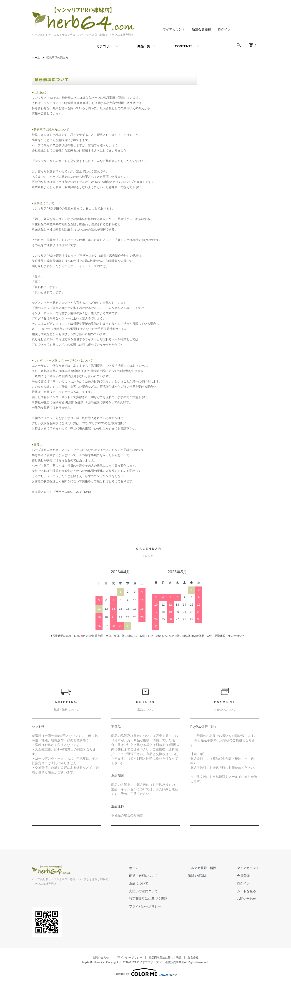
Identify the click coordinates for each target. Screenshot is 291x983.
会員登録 (243, 875)
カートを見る (246, 891)
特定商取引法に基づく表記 (148, 898)
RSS (191, 875)
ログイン (224, 29)
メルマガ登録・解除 (202, 868)
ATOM (201, 875)
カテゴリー (104, 46)
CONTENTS (184, 46)
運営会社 (193, 957)
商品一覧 (143, 46)
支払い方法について (143, 891)
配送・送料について (143, 875)
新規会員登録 (201, 29)
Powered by (145, 972)
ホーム (36, 57)
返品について (138, 883)
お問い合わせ (246, 898)
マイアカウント (174, 29)
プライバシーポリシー (145, 906)
